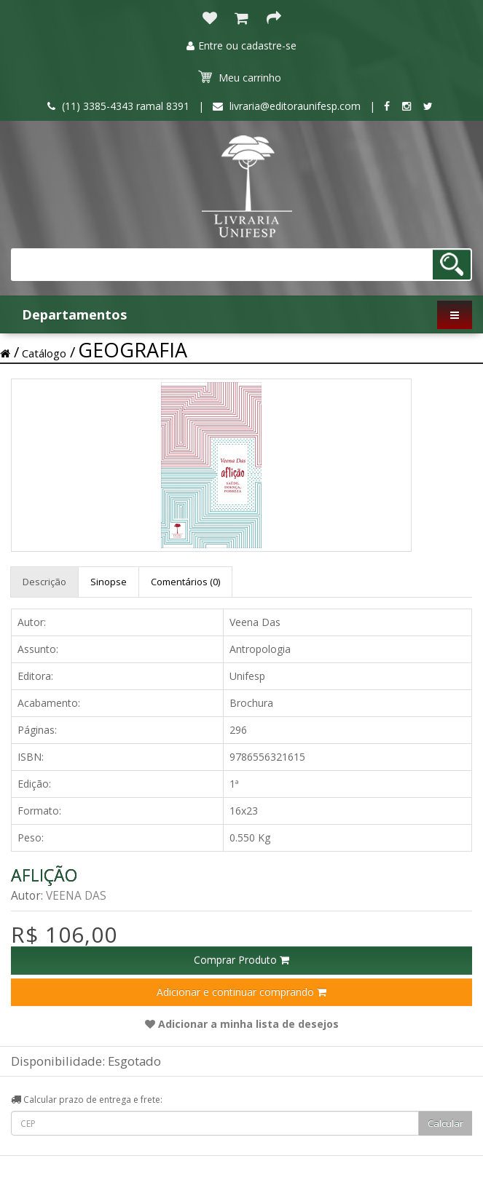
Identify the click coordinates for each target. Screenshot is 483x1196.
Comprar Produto (241, 960)
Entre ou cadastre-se (241, 45)
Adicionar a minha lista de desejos (242, 1024)
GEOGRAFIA (132, 349)
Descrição (44, 581)
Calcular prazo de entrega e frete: (86, 1099)
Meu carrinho (239, 77)
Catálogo (44, 353)
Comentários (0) (185, 581)
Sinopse (108, 581)
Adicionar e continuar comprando (241, 992)
